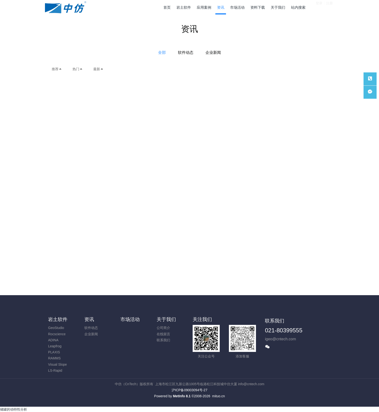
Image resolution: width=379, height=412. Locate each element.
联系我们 (163, 340)
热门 (78, 69)
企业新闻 (213, 52)
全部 (162, 52)
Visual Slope (57, 364)
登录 (319, 7)
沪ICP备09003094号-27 (189, 390)
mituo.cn (218, 396)
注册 (329, 7)
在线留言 (163, 334)
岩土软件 (57, 319)
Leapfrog (54, 346)
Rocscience (57, 334)
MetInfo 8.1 (181, 396)
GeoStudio (56, 328)
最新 (98, 69)
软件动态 (185, 52)
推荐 (57, 69)
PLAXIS (54, 352)
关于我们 (166, 319)
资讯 (89, 319)
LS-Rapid (55, 370)
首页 (167, 7)
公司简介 (163, 328)
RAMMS (54, 358)
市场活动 (130, 319)
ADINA (53, 340)
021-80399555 (283, 330)
